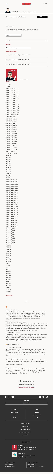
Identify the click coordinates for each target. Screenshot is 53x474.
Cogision (32, 462)
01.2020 (8, 269)
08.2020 (8, 283)
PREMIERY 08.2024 (11, 141)
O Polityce (25, 435)
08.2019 (8, 170)
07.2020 (8, 281)
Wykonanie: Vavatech (31, 464)
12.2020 (8, 292)
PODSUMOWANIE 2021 (12, 109)
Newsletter (26, 400)
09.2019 (8, 172)
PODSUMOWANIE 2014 (12, 94)
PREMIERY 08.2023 (12, 210)
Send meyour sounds (26, 302)
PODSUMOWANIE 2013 (12, 92)
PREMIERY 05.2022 (12, 196)
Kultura (37, 412)
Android (22, 445)
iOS (18, 445)
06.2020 (8, 279)
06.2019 (8, 166)
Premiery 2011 (10, 231)
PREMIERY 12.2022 (12, 225)
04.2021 (8, 251)
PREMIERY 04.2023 (12, 194)
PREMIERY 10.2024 (11, 145)
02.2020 (8, 271)
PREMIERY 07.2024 (11, 139)
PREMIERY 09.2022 (12, 212)
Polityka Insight (9, 464)
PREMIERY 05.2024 (11, 135)
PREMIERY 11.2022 (11, 220)
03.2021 (8, 249)
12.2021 (8, 267)
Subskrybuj (42, 16)
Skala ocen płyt (10, 151)
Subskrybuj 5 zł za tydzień (26, 387)
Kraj (14, 414)
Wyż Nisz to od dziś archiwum (13, 347)
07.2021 (8, 257)
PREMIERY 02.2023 (12, 186)
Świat (14, 417)
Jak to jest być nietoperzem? (20, 55)
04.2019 (8, 162)
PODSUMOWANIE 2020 (12, 107)
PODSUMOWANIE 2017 (12, 101)
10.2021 (8, 263)
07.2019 (8, 168)
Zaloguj (45, 3)
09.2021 (8, 261)
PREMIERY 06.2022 (12, 200)
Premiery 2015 (10, 239)
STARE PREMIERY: (11, 153)
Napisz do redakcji (25, 429)
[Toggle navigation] (6, 3)
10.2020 (8, 288)
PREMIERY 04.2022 (12, 192)
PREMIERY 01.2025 (11, 121)
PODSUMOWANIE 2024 (12, 115)
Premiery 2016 (10, 241)
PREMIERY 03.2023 (12, 190)
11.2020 (8, 290)
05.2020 (8, 277)
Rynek (37, 409)
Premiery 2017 (10, 243)
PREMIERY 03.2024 (11, 127)
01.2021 (8, 245)
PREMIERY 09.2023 (12, 214)
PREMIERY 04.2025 (11, 133)
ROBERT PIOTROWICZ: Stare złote (13, 332)
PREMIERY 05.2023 (12, 198)
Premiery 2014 (10, 237)
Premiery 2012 (10, 233)
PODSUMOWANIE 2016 (12, 99)
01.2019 (8, 155)
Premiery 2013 (10, 235)
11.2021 (8, 265)
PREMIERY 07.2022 (12, 204)
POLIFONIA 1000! (11, 117)
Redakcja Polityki (25, 423)
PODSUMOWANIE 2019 (12, 105)
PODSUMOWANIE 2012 (12, 90)
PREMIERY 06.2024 (11, 137)
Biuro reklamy (25, 426)
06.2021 (8, 255)
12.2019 (8, 178)
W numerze (14, 409)
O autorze (8, 84)
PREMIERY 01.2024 (11, 119)
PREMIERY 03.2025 (11, 129)
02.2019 (8, 157)
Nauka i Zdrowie (37, 414)
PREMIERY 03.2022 (12, 188)
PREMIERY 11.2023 (11, 222)
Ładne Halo (36, 462)
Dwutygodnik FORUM (9, 462)
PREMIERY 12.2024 (11, 149)
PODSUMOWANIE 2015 (12, 96)
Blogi (37, 417)
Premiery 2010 (10, 229)
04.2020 (8, 275)
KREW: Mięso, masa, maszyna (13, 367)
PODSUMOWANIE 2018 (12, 103)
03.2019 (8, 160)
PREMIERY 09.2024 (11, 143)
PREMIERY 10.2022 (12, 216)
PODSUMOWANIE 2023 (12, 113)
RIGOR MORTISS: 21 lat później (13, 358)
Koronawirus (14, 412)
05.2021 (8, 253)
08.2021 (8, 259)
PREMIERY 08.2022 (12, 208)
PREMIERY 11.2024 (11, 147)
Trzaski (9, 306)
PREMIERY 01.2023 (12, 182)
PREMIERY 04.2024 (11, 131)
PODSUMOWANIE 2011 (12, 88)
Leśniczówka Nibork (9, 466)
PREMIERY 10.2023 (12, 218)
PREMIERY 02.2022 (12, 184)
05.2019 (8, 164)
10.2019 (8, 174)
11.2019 (8, 176)
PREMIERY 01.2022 (12, 180)
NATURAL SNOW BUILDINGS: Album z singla (16, 322)
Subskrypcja (26, 403)
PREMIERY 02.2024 (11, 123)
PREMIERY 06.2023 (12, 202)
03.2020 (8, 273)
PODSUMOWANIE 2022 (12, 111)
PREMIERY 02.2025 (11, 125)
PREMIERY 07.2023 (12, 206)
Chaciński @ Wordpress (13, 344)
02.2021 (8, 247)
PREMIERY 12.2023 (12, 227)
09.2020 (8, 286)
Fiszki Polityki (21, 453)
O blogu (8, 86)
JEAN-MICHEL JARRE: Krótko (12, 310)
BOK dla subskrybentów (25, 432)
